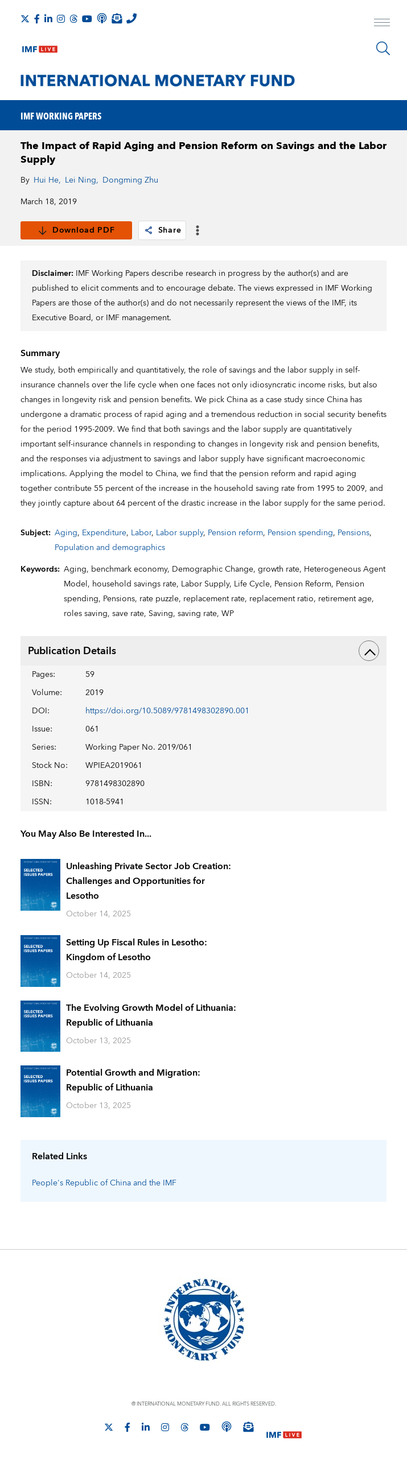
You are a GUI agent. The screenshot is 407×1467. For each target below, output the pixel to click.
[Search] (383, 48)
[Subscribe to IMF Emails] (117, 18)
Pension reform (235, 533)
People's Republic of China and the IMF (104, 1183)
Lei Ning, (81, 180)
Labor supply (179, 533)
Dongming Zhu (130, 180)
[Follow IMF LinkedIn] (48, 18)
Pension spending (300, 533)
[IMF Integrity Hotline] (131, 18)
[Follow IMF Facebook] (37, 18)
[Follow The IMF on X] (25, 18)
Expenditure (104, 533)
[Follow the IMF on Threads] (73, 18)
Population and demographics (110, 548)
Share (162, 230)
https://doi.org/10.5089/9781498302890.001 (167, 711)
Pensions (353, 533)
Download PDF (76, 230)
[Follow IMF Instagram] (61, 18)
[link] (148, 230)
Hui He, (47, 180)
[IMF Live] (39, 47)
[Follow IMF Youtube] (87, 18)
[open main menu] (382, 24)
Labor (141, 533)
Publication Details (204, 650)
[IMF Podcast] (102, 18)
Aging (66, 533)
